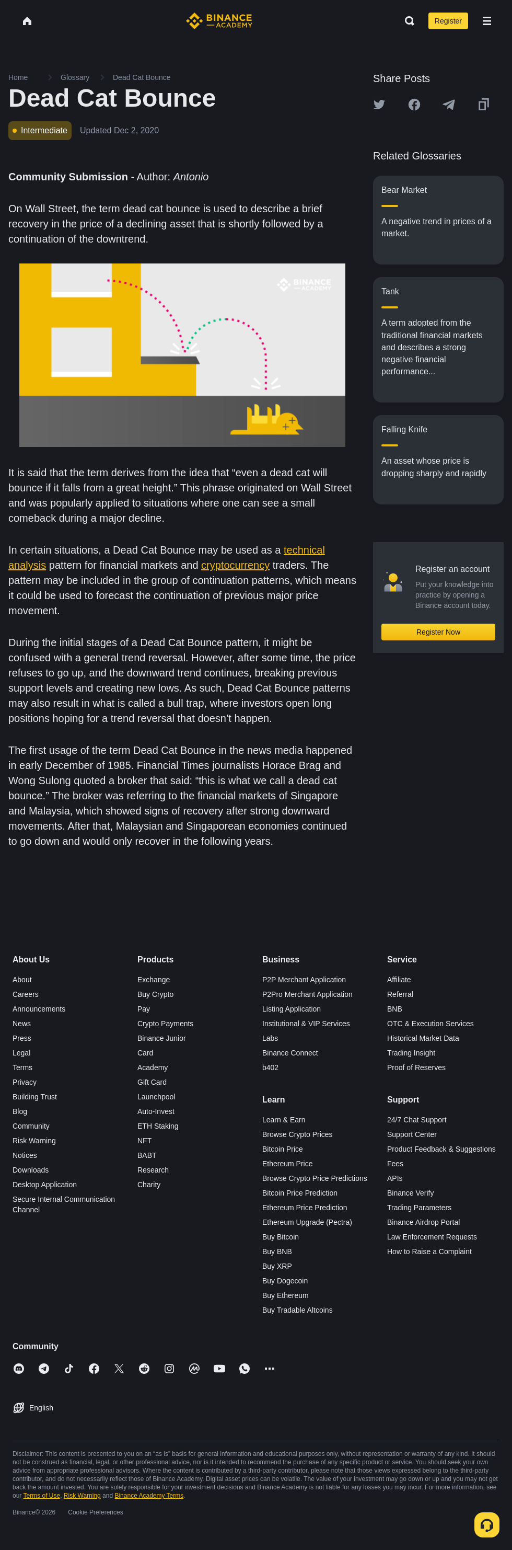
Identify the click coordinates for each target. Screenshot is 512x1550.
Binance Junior (161, 1038)
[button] (487, 21)
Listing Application (291, 1009)
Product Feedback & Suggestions (441, 1149)
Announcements (39, 1009)
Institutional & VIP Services (306, 1023)
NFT (144, 1140)
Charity (148, 1184)
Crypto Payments (165, 1023)
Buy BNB (277, 1251)
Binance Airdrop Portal (423, 1222)
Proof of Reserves (416, 1067)
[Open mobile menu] (486, 21)
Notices (25, 1155)
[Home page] (219, 21)
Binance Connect (290, 1053)
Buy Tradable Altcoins (297, 1310)
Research (153, 1170)
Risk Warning (34, 1140)
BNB (394, 1009)
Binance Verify (410, 1193)
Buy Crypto (155, 994)
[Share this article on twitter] (379, 104)
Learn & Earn (284, 1120)
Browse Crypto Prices (297, 1134)
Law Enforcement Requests (432, 1237)
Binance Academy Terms (148, 1495)
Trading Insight (411, 1053)
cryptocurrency (235, 565)
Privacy (25, 1082)
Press (22, 1038)
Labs (270, 1038)
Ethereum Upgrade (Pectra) (307, 1222)
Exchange (153, 979)
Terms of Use (41, 1495)
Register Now (438, 632)
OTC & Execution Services (430, 1023)
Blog (20, 1111)
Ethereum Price (287, 1163)
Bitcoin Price (282, 1149)
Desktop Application (45, 1184)
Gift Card (152, 1082)
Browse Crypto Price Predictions (314, 1178)
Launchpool (156, 1097)
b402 (270, 1067)
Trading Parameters (419, 1207)
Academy (152, 1067)
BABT (147, 1155)
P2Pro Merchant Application (307, 994)
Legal (21, 1053)
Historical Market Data (423, 1038)
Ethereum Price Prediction (304, 1207)
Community (31, 1126)
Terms (22, 1067)
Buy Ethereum (285, 1295)
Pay (143, 1009)
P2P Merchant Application (304, 979)
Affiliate (399, 979)
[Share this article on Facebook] (414, 104)
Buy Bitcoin (280, 1237)
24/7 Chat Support (417, 1120)
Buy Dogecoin (285, 1281)
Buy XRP (277, 1266)
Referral (400, 994)
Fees (395, 1163)
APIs (395, 1178)
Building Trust (35, 1097)
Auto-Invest (155, 1111)
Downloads (31, 1170)
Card (145, 1053)
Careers (26, 994)
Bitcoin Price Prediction (300, 1193)
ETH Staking (158, 1126)
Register (448, 21)
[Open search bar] (406, 21)
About (22, 979)
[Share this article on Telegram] (449, 104)
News (22, 1023)
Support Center (412, 1134)
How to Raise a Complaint (429, 1251)
